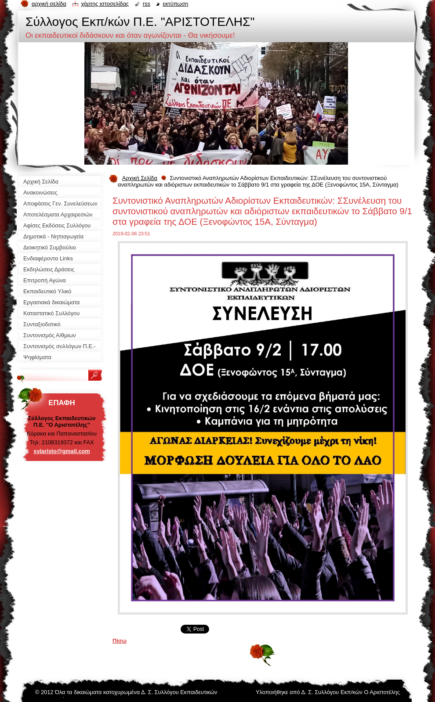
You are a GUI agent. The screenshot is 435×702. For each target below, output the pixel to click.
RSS (146, 3)
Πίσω (119, 640)
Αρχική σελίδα (49, 3)
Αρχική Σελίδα (139, 178)
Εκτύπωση (175, 3)
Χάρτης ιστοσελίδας (105, 3)
